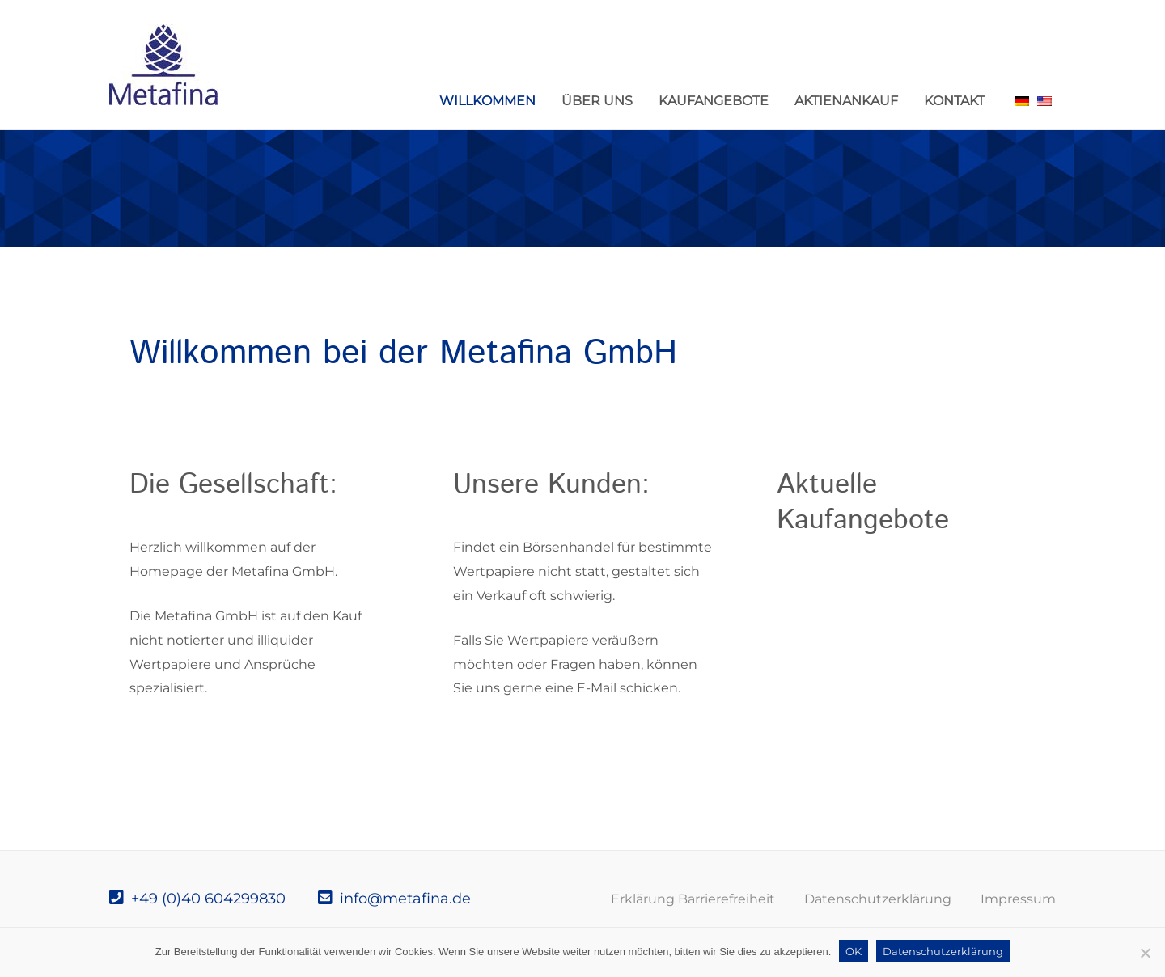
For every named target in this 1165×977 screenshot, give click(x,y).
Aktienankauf (846, 100)
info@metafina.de (394, 898)
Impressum (1018, 899)
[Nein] (1145, 953)
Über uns (597, 100)
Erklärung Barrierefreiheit (693, 899)
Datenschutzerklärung (877, 899)
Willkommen (487, 100)
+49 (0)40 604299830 (197, 898)
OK (853, 951)
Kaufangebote (714, 100)
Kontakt (954, 100)
